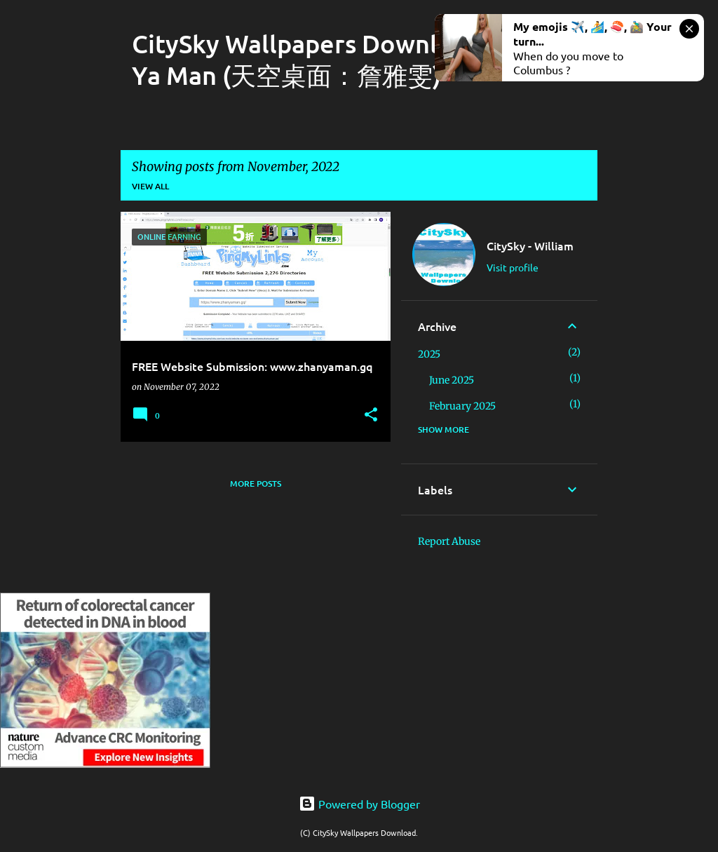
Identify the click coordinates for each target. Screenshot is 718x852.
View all (150, 186)
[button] (371, 415)
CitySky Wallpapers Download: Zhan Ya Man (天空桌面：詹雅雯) (341, 59)
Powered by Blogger (359, 804)
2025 (429, 354)
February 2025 (462, 406)
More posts (255, 483)
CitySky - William (530, 245)
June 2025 (451, 380)
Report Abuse (449, 541)
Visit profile (512, 267)
